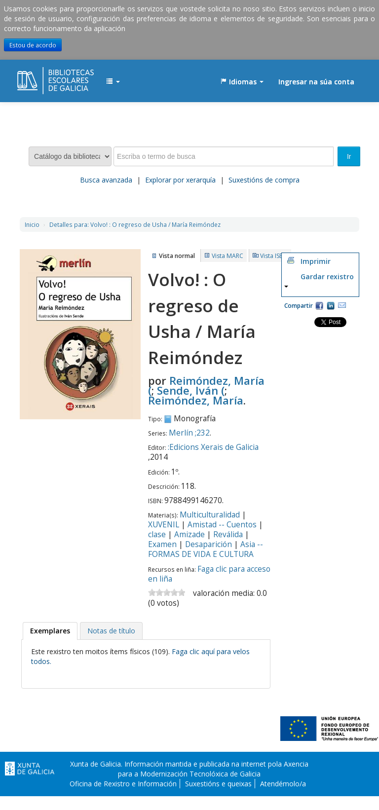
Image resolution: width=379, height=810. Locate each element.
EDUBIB (42, 77)
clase (157, 534)
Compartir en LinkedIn (331, 305)
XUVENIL (163, 524)
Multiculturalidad (210, 515)
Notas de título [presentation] (111, 630)
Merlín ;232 (189, 433)
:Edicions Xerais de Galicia (213, 447)
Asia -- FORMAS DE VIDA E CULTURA (205, 549)
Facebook (319, 305)
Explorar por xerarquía (180, 179)
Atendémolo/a (283, 783)
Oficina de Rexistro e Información (123, 783)
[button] (113, 82)
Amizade (189, 534)
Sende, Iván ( (191, 390)
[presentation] (50, 631)
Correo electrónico (342, 305)
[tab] (50, 631)
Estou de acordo (32, 45)
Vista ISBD (274, 256)
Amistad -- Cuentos (222, 524)
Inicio (32, 224)
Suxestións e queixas (218, 783)
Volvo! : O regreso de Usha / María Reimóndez (135, 224)
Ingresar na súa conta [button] (316, 81)
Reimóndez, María (195, 400)
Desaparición (208, 544)
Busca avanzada (106, 179)
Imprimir (316, 261)
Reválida (228, 534)
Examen (162, 544)
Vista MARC (227, 256)
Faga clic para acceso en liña (209, 574)
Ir (349, 156)
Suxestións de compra (264, 179)
